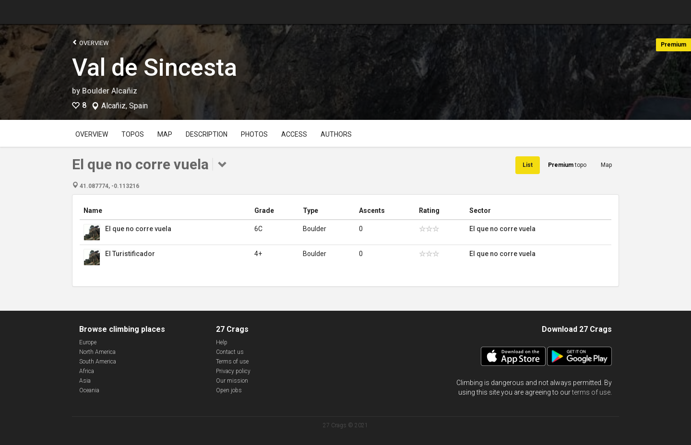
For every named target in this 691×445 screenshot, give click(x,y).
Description (206, 134)
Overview (90, 42)
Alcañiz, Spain (124, 106)
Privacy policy (233, 371)
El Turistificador (130, 254)
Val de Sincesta (154, 68)
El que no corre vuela (138, 229)
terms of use (591, 392)
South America (97, 361)
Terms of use (232, 361)
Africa (86, 371)
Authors (336, 134)
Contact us (230, 352)
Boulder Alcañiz (109, 90)
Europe (87, 342)
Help (221, 342)
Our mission (232, 380)
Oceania (89, 390)
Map (164, 134)
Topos (132, 134)
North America (97, 352)
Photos (254, 134)
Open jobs (229, 390)
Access (294, 134)
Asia (85, 380)
